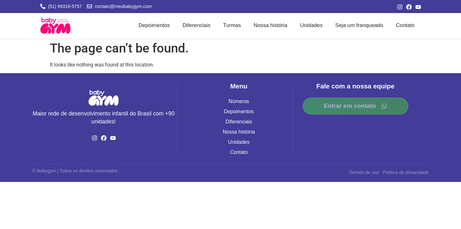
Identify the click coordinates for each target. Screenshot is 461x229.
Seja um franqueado (359, 25)
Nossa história (270, 25)
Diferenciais (196, 25)
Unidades (311, 25)
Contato (405, 25)
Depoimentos (154, 25)
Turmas (232, 25)
